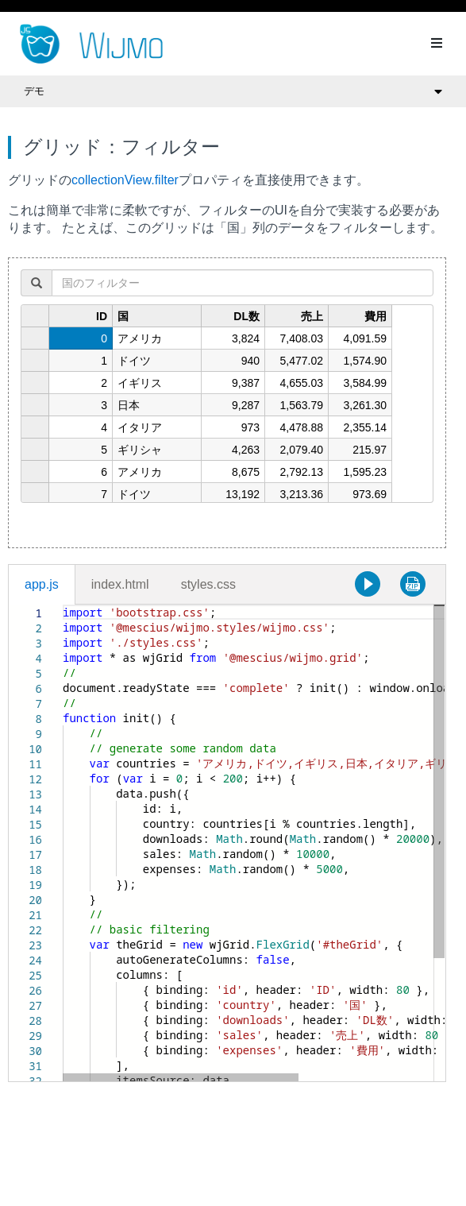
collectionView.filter (125, 180)
